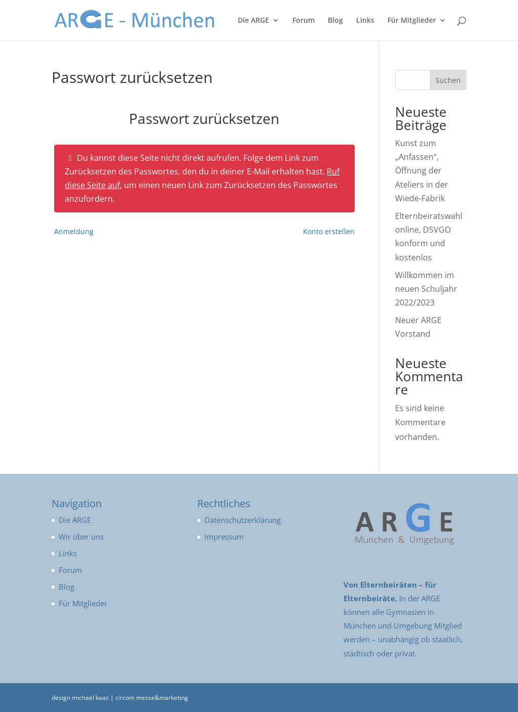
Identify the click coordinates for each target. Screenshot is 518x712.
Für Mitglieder (411, 21)
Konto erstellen (329, 231)
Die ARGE (253, 21)
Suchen (448, 80)
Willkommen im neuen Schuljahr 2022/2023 (426, 289)
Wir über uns (81, 536)
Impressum (224, 536)
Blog (335, 21)
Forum (303, 21)
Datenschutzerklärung (242, 520)
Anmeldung (74, 231)
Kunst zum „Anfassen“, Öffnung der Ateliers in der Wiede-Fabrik (421, 171)
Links (365, 21)
